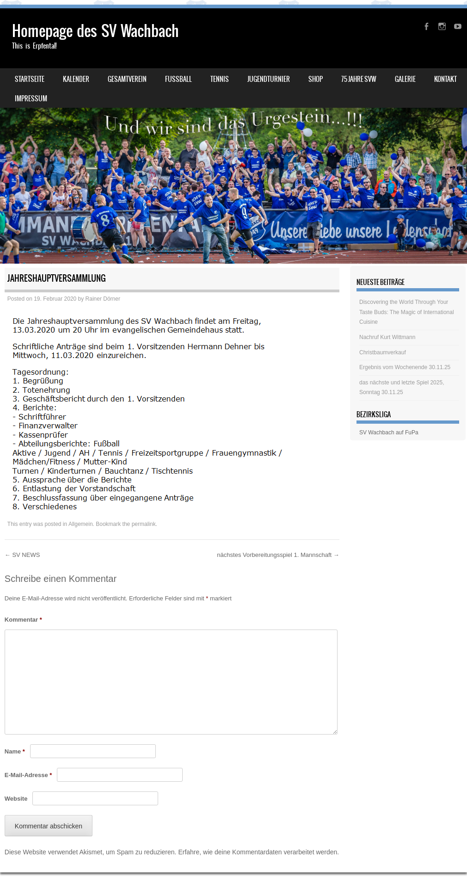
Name (15, 751)
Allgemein (80, 524)
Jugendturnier (268, 79)
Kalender (76, 79)
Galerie (405, 79)
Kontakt (445, 79)
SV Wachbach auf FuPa (388, 432)
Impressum (31, 98)
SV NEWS (22, 554)
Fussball (178, 79)
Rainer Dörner (103, 299)
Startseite (29, 79)
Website (16, 798)
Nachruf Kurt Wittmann (387, 337)
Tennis (219, 79)
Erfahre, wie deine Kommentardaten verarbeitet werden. (258, 852)
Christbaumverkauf (382, 352)
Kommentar (23, 619)
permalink (144, 524)
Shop (315, 79)
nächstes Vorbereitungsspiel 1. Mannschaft (278, 554)
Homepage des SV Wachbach (95, 30)
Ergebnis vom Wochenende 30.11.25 (404, 367)
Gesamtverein (127, 79)
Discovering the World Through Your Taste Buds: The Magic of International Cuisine (406, 312)
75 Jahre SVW (358, 79)
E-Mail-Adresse (28, 775)
